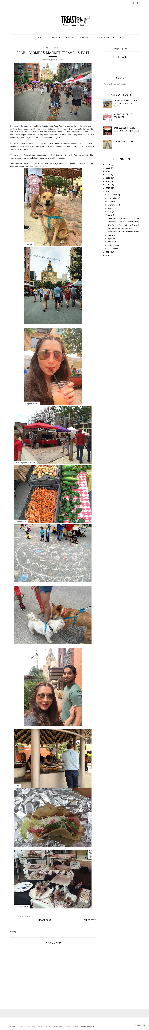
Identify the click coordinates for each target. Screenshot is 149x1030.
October (112, 201)
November (113, 198)
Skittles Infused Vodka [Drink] (120, 228)
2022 (108, 168)
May (110, 235)
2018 (108, 181)
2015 (108, 191)
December (113, 195)
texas (49, 48)
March (111, 242)
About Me (42, 37)
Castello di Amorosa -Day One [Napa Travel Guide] (125, 103)
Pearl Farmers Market (38, 167)
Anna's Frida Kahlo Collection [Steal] (123, 232)
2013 (108, 255)
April (110, 238)
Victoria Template (43, 1027)
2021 (108, 171)
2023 (108, 164)
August (111, 208)
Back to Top (141, 1025)
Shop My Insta (101, 37)
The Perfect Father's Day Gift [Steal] (123, 225)
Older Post (90, 920)
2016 (108, 188)
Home (28, 37)
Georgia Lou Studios (69, 1027)
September (113, 205)
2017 (108, 185)
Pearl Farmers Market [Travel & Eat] (123, 218)
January (111, 249)
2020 (108, 175)
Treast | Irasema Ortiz (25, 1027)
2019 (108, 178)
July (110, 212)
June (110, 215)
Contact (118, 37)
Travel (57, 37)
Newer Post (44, 920)
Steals (82, 37)
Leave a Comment (24, 916)
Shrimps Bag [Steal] (124, 141)
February (112, 245)
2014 (108, 252)
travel (56, 48)
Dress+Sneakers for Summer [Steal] (123, 222)
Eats (70, 37)
